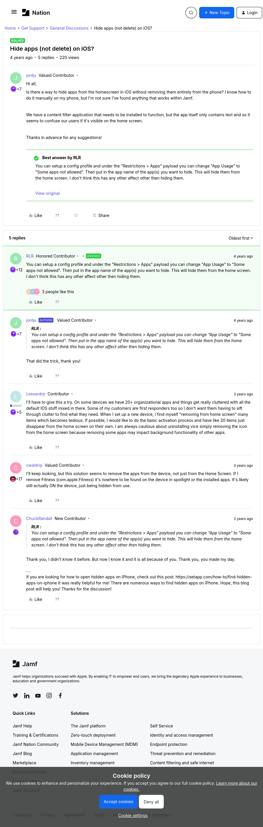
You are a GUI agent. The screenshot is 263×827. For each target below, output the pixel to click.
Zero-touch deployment (93, 735)
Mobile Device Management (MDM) (104, 744)
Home (10, 28)
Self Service (161, 725)
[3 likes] (58, 292)
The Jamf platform (88, 725)
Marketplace (24, 762)
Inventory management (92, 762)
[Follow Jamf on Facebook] (60, 695)
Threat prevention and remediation (183, 753)
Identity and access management (181, 735)
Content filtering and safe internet (182, 762)
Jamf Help (22, 725)
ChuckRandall (39, 518)
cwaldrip (34, 465)
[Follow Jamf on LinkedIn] (27, 695)
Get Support (32, 28)
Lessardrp (35, 393)
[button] (14, 13)
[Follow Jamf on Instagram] (49, 695)
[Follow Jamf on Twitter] (15, 695)
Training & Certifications (35, 735)
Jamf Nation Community (36, 744)
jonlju (31, 75)
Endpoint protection (168, 744)
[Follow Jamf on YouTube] (38, 695)
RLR (30, 256)
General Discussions (69, 28)
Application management (94, 753)
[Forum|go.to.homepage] (36, 12)
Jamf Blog (22, 753)
